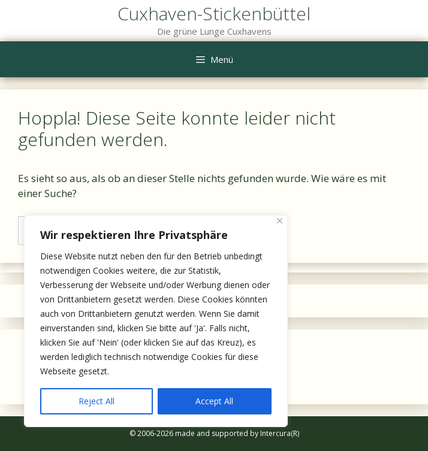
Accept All (214, 401)
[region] (156, 321)
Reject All (96, 401)
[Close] (279, 220)
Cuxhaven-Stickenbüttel (214, 13)
